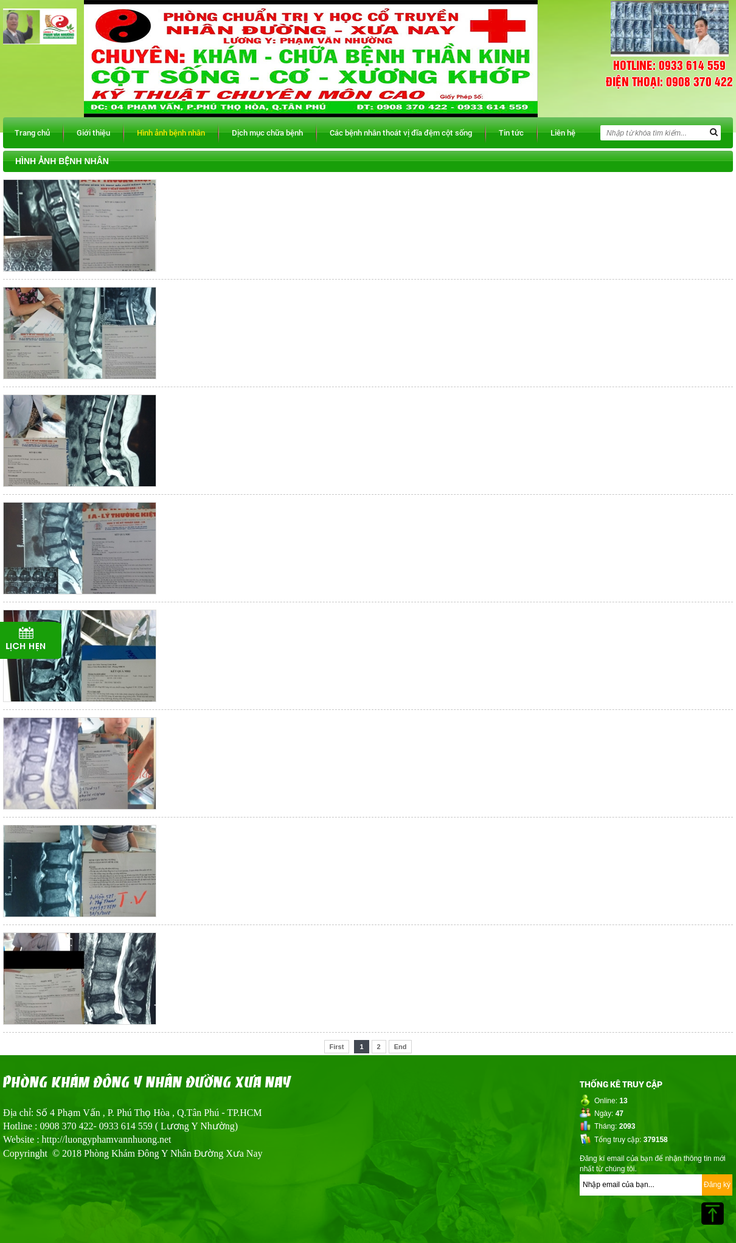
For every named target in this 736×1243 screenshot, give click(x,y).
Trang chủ (32, 132)
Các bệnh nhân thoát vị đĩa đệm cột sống (401, 132)
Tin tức (511, 132)
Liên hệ (562, 132)
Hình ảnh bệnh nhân (171, 132)
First (337, 1046)
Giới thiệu (93, 132)
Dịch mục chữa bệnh (267, 132)
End (400, 1046)
